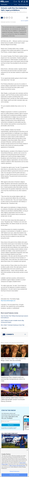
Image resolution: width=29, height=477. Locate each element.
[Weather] (15, 1)
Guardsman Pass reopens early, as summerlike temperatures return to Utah (13, 379)
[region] (14, 462)
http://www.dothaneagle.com (8, 300)
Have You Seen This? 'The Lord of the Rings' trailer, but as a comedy (13, 359)
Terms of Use (7, 428)
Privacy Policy (4, 464)
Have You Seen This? (23, 4)
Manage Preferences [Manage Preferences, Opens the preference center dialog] (14, 471)
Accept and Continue (14, 474)
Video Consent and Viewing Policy (17, 465)
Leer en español (24, 20)
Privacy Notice (13, 428)
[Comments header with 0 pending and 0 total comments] (14, 334)
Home (15, 4)
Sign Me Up (11, 425)
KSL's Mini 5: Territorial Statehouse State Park (12, 325)
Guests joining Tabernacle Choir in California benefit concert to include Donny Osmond (13, 399)
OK (27, 450)
